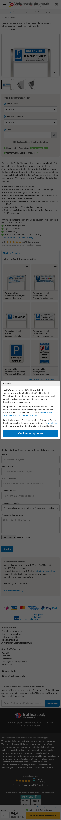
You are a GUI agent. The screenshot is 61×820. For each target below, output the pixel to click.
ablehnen (52, 423)
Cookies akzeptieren (30, 433)
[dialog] (30, 410)
